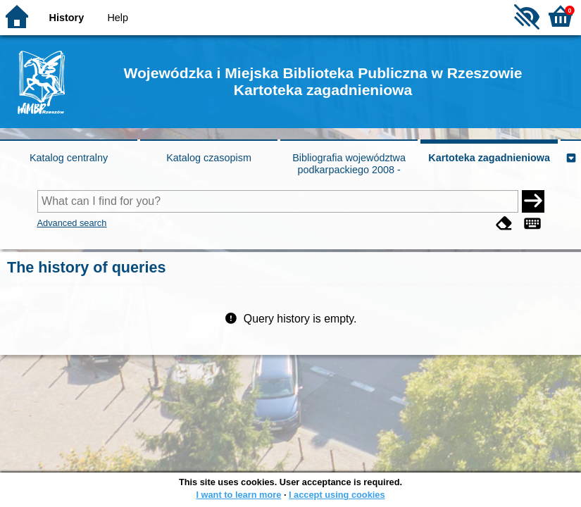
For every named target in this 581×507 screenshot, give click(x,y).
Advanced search (72, 223)
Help (117, 17)
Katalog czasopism (208, 157)
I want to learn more (238, 494)
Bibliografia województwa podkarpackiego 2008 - (349, 163)
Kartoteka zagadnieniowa (489, 157)
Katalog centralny (69, 157)
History (67, 17)
